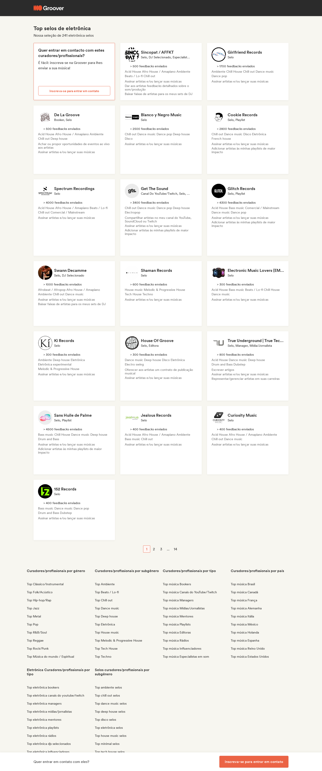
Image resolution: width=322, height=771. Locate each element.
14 (175, 549)
